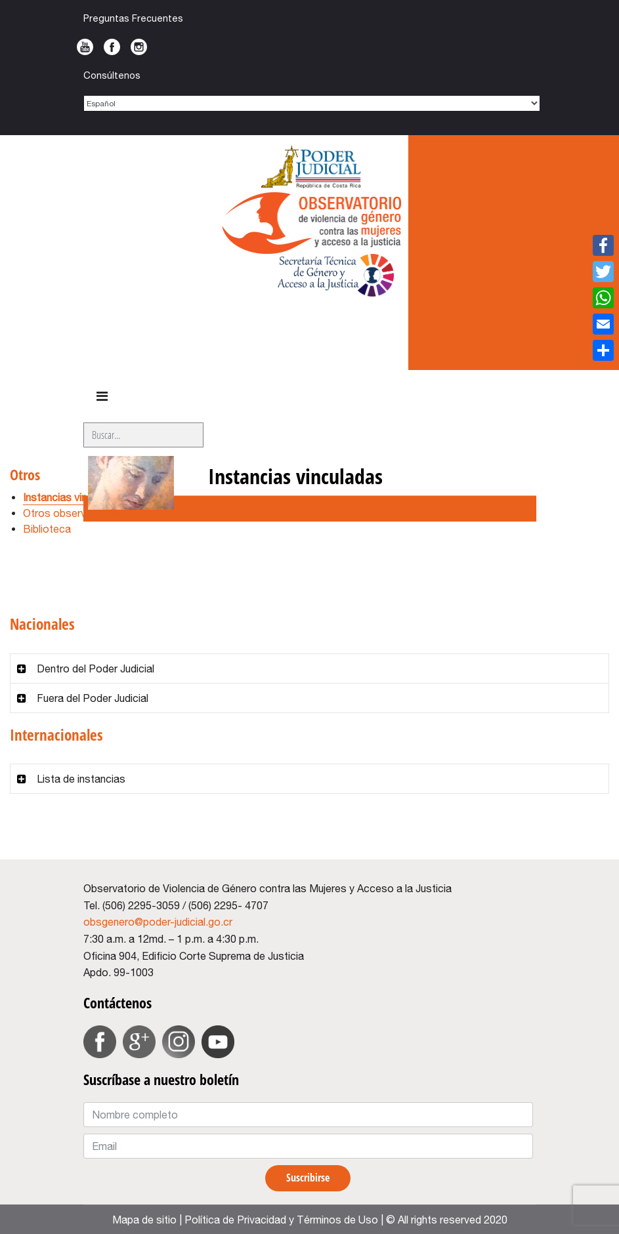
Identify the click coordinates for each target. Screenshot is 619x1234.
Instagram (139, 47)
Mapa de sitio (144, 1219)
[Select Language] (312, 103)
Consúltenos (111, 75)
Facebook (112, 47)
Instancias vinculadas (73, 497)
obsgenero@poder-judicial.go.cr (157, 922)
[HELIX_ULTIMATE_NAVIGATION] (102, 396)
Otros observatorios (71, 513)
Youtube (85, 47)
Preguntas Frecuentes (133, 18)
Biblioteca (47, 529)
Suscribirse (308, 1177)
